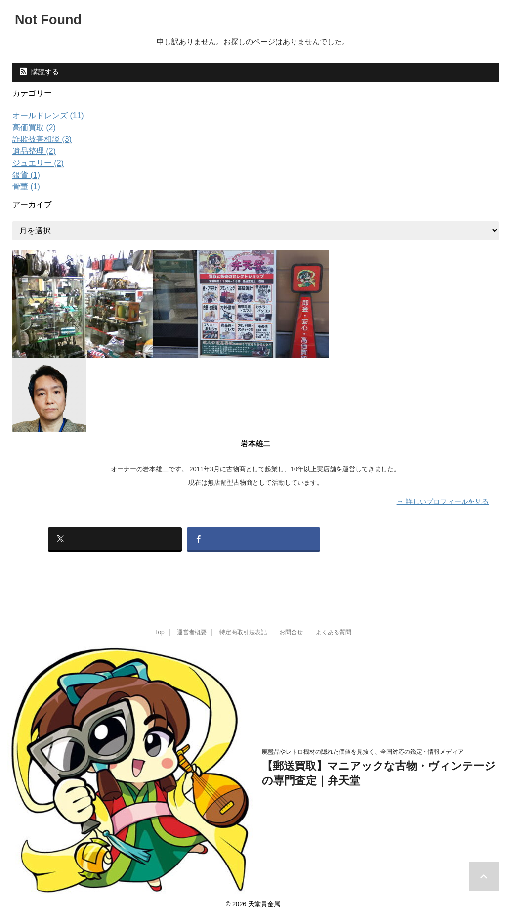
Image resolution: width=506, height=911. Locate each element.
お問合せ (291, 625)
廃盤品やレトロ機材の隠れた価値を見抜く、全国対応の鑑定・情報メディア (363, 744)
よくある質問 (333, 625)
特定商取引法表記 (243, 625)
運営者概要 (192, 625)
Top (159, 625)
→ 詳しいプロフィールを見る (443, 500)
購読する (39, 72)
